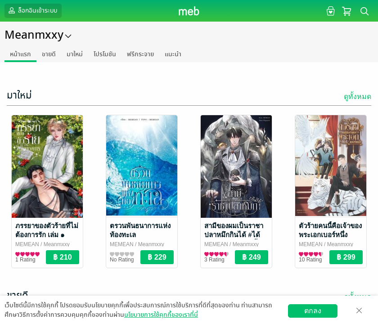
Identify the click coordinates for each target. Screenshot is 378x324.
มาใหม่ (75, 54)
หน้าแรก (20, 54)
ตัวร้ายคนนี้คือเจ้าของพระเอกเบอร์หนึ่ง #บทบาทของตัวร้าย (330, 235)
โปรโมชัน (105, 54)
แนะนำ (173, 54)
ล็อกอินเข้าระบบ (32, 10)
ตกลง (312, 311)
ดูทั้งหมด (357, 96)
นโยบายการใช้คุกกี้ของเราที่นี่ (161, 315)
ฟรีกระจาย (140, 54)
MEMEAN (27, 244)
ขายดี (49, 54)
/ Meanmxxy (54, 244)
